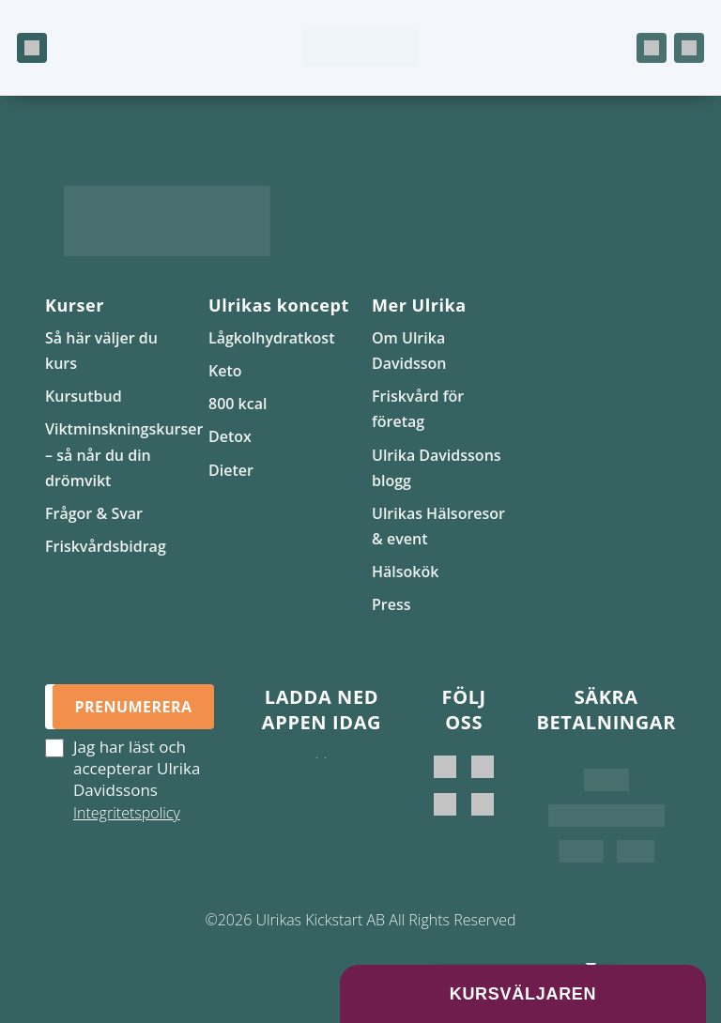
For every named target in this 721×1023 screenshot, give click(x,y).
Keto (225, 370)
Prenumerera (133, 706)
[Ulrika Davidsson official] (482, 767)
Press (391, 604)
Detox (230, 436)
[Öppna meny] (32, 48)
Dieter (230, 470)
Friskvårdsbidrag (105, 546)
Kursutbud (83, 396)
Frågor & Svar (94, 513)
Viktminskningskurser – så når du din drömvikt (124, 454)
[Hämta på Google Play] (325, 776)
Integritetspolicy (126, 812)
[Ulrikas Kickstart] (445, 804)
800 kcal (237, 403)
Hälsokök (405, 571)
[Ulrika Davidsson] (445, 767)
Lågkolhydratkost (271, 338)
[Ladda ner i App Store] (316, 776)
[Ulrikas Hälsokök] (482, 804)
